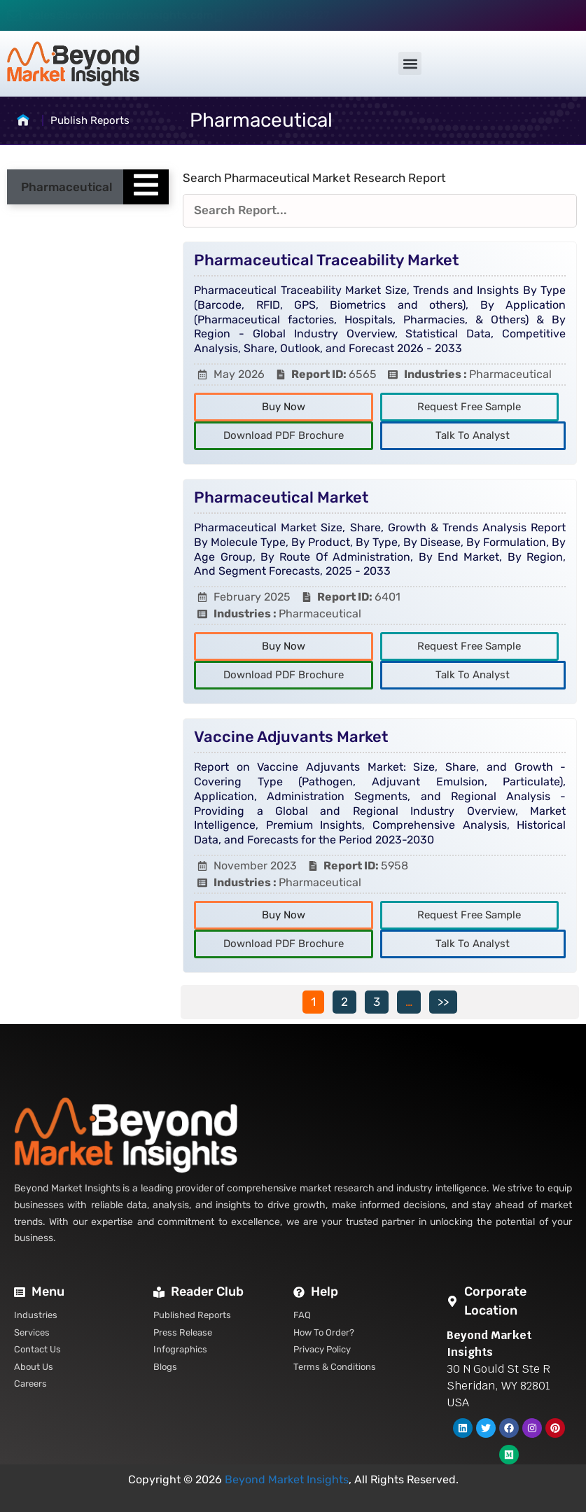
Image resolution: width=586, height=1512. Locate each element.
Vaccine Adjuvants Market (291, 736)
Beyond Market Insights (287, 1479)
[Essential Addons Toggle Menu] (146, 186)
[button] (409, 63)
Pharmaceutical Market (281, 497)
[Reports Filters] (380, 210)
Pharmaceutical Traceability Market (326, 260)
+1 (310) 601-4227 (281, 15)
